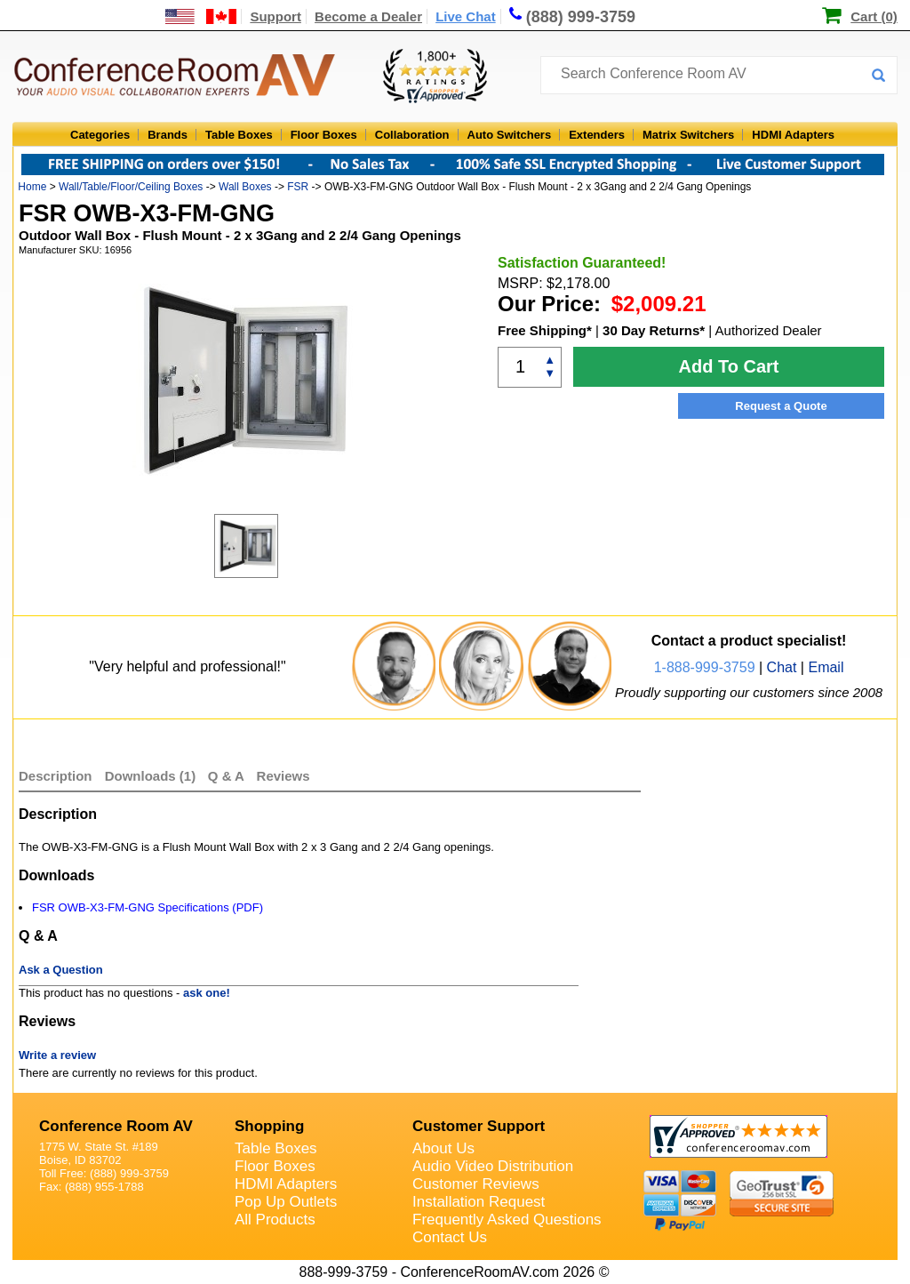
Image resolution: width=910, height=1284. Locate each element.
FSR (297, 187)
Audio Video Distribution (492, 1166)
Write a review (57, 1055)
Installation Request (478, 1201)
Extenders (597, 134)
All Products (275, 1219)
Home (32, 187)
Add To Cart (729, 366)
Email (825, 667)
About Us (443, 1148)
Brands (168, 134)
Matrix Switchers (688, 134)
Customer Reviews (475, 1184)
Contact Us (449, 1237)
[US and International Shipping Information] (201, 16)
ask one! (206, 992)
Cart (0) (874, 16)
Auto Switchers (509, 134)
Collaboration (412, 134)
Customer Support (478, 1126)
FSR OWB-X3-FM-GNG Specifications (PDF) (147, 907)
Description (55, 775)
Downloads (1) (150, 775)
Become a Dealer (368, 16)
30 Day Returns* (654, 330)
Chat (782, 667)
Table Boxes (239, 134)
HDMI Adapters (793, 134)
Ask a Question (61, 969)
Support (275, 16)
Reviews (283, 775)
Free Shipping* (545, 330)
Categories (100, 134)
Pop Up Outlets (286, 1201)
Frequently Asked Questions (507, 1219)
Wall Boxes (245, 187)
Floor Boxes (324, 134)
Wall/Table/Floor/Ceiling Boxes (131, 187)
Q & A (228, 775)
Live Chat (465, 16)
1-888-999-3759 (704, 667)
